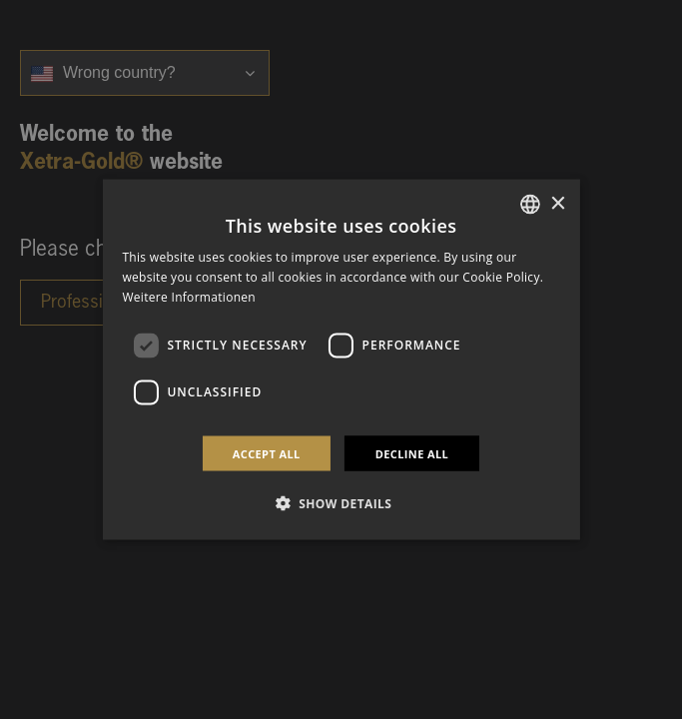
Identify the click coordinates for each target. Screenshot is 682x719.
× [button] (557, 203)
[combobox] (530, 205)
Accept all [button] (267, 452)
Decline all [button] (412, 452)
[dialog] (340, 360)
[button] (341, 502)
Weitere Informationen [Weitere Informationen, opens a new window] (189, 297)
